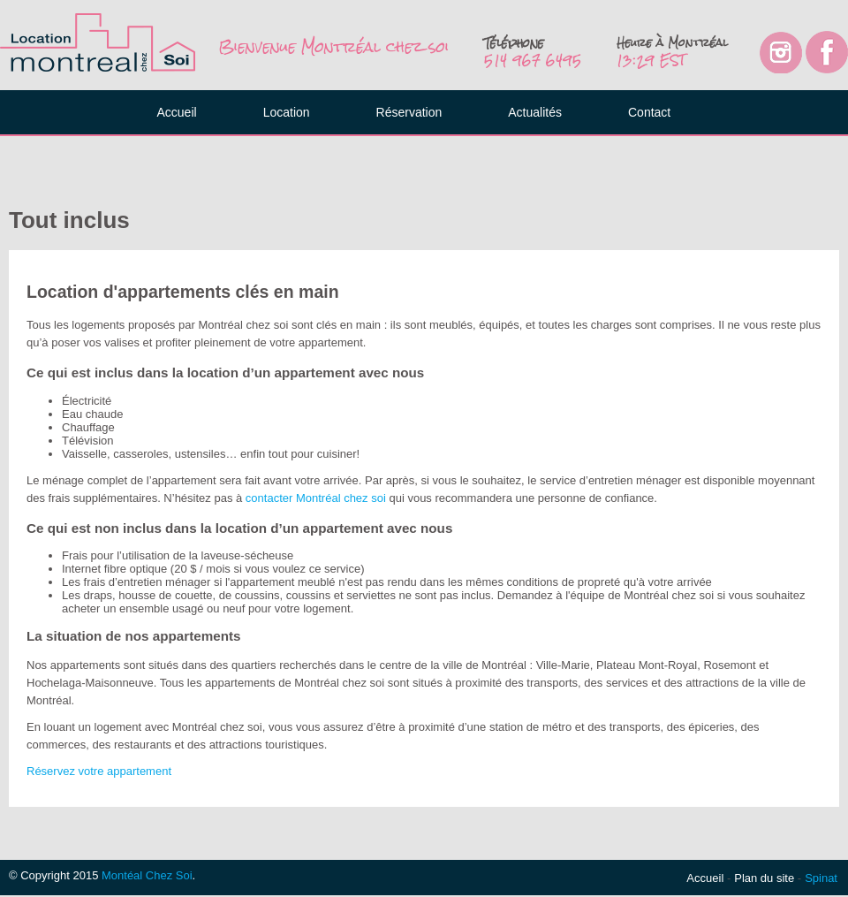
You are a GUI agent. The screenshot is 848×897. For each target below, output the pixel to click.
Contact (649, 112)
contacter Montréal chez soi (316, 498)
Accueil (177, 112)
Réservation (409, 112)
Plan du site (764, 878)
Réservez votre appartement (98, 771)
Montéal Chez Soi (147, 875)
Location (286, 112)
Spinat (821, 878)
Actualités (535, 112)
